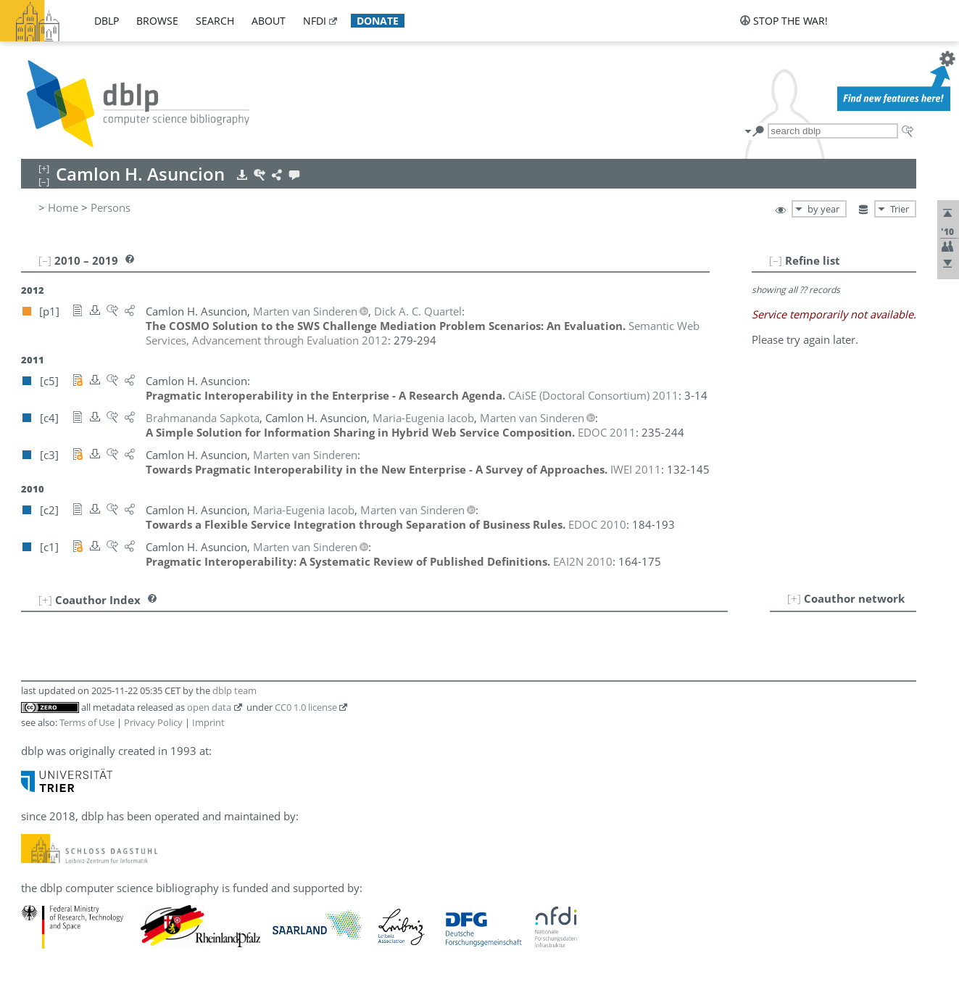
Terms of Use (87, 722)
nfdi (314, 21)
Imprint (208, 722)
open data (209, 707)
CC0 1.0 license (306, 707)
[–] (775, 260)
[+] (794, 598)
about (269, 21)
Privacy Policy (153, 722)
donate (378, 21)
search (215, 21)
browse (157, 21)
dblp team (234, 690)
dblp (106, 21)
